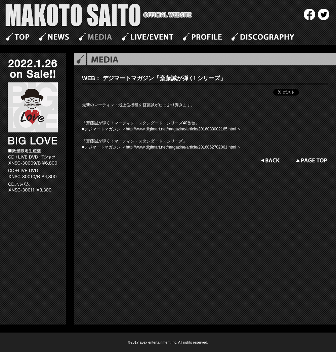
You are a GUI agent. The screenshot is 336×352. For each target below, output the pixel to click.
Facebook (309, 14)
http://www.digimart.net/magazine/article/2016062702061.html (181, 147)
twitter (323, 14)
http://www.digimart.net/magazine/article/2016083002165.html (182, 129)
